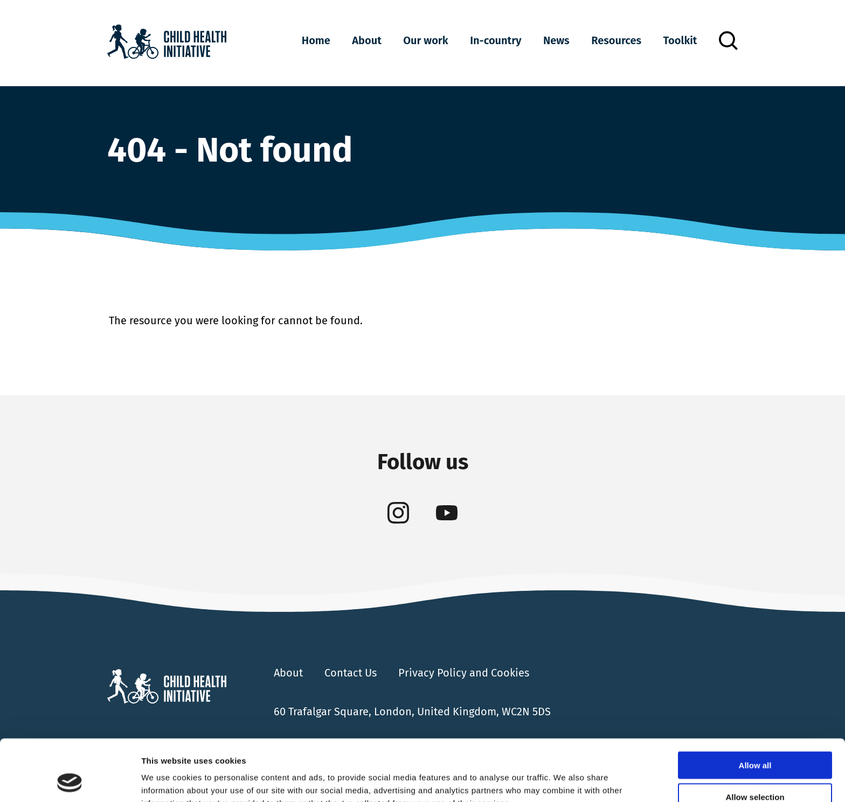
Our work (425, 40)
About (366, 40)
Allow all (755, 707)
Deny (755, 770)
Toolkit (680, 40)
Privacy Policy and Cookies (463, 672)
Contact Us (350, 672)
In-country (495, 40)
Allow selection (754, 739)
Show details (566, 780)
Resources (616, 40)
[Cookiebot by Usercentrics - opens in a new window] (70, 781)
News (556, 40)
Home (316, 40)
